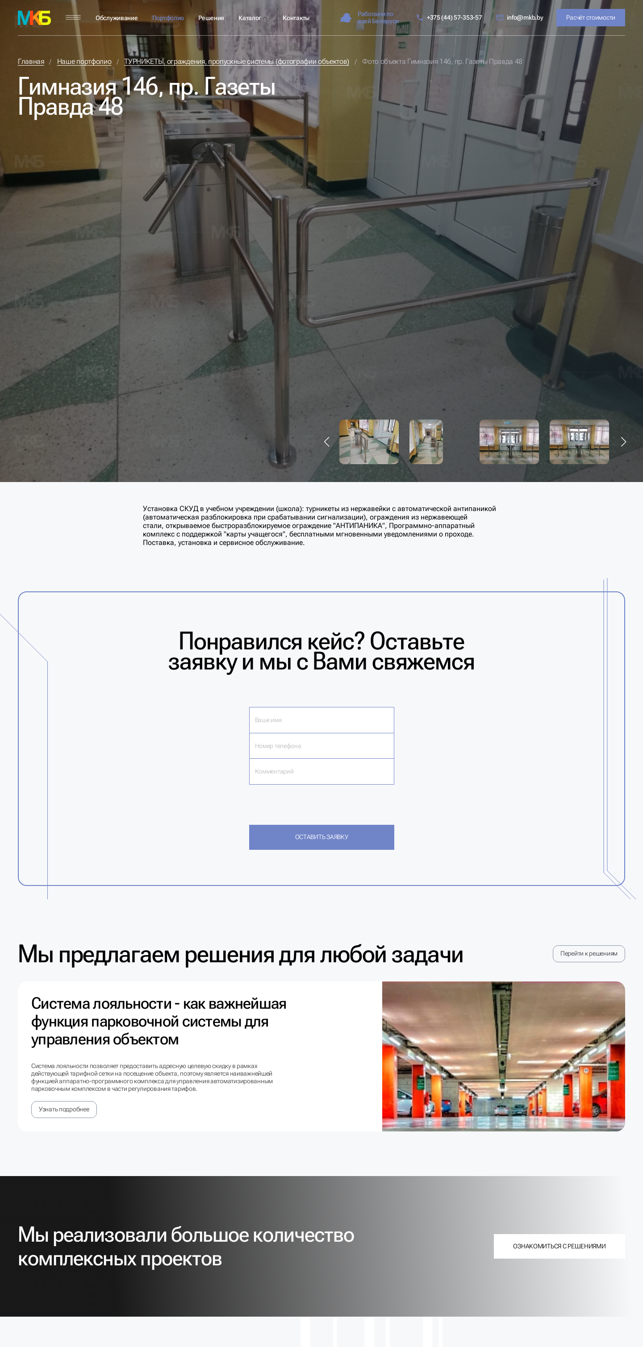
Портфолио (168, 17)
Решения (211, 17)
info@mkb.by (519, 17)
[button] (327, 442)
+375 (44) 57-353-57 (449, 17)
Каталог (249, 17)
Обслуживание (117, 17)
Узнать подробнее (64, 1109)
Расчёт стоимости (590, 17)
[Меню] (73, 17)
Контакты (296, 17)
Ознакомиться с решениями (559, 1246)
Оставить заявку (321, 836)
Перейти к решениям (589, 953)
